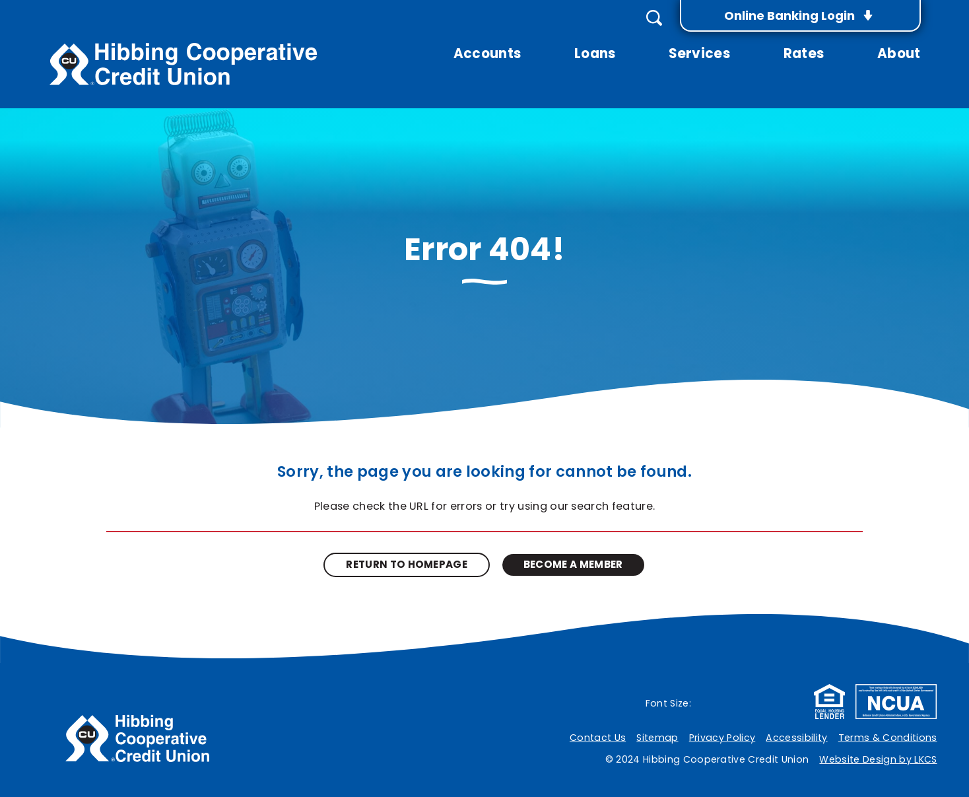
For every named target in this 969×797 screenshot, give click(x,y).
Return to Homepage (406, 564)
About (899, 54)
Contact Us (598, 737)
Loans (595, 54)
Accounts (487, 54)
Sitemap (657, 737)
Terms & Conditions (887, 737)
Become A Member (573, 564)
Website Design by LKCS (878, 759)
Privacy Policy (722, 737)
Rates (804, 54)
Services (699, 54)
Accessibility (796, 737)
